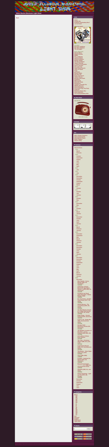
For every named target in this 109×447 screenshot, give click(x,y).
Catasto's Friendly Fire (80, 84)
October (78, 156)
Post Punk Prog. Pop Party (81, 88)
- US (76, 411)
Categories (78, 392)
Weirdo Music (78, 53)
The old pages (78, 49)
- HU (76, 402)
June (77, 163)
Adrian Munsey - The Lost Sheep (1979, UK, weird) (84, 306)
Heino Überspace (79, 87)
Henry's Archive (78, 65)
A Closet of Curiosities (80, 64)
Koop (75, 70)
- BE (76, 397)
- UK (76, 410)
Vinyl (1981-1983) (82, 355)
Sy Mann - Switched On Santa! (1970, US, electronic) (84, 360)
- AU (76, 396)
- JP (76, 407)
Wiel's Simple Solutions (80, 135)
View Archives (78, 147)
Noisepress (77, 83)
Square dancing (78, 63)
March (78, 151)
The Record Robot (79, 61)
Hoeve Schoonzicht (79, 136)
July (77, 161)
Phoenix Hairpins (79, 59)
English (76, 418)
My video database (79, 47)
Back (17, 17)
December (79, 176)
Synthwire (77, 79)
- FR (76, 401)
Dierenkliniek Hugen (80, 138)
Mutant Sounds (78, 54)
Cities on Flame (78, 69)
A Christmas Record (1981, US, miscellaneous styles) (84, 347)
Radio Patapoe (78, 139)
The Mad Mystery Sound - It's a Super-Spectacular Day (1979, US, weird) (85, 311)
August (78, 159)
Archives (77, 144)
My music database (79, 46)
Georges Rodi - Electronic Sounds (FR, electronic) (84, 326)
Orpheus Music (78, 58)
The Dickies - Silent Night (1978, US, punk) (84, 352)
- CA (76, 398)
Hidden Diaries (78, 77)
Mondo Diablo (78, 73)
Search (76, 425)
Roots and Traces (79, 75)
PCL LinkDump (78, 56)
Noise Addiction (78, 92)
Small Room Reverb (79, 68)
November (79, 178)
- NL (76, 408)
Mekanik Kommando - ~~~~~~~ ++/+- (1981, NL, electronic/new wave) (84, 365)
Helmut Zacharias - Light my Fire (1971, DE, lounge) (84, 375)
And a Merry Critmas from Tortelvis (83, 336)
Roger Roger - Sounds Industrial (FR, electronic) (85, 316)
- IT (76, 406)
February (78, 152)
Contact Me (77, 21)
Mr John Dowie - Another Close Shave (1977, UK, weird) (84, 300)
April (77, 166)
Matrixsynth (77, 80)
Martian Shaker (78, 60)
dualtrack (77, 89)
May (77, 164)
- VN (76, 412)
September (79, 157)
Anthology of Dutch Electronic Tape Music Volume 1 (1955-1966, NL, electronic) (84, 288)
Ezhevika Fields (78, 82)
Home (76, 20)
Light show (77, 421)
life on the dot (78, 66)
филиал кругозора (79, 78)
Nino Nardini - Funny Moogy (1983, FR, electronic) (83, 282)
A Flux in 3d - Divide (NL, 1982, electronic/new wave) (84, 321)
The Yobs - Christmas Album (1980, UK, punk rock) (84, 341)
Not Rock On (77, 74)
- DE (76, 399)
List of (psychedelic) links (81, 93)
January (78, 195)
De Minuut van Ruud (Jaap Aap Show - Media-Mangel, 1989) (84, 295)
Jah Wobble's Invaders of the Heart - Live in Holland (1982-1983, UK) (84, 332)
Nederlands (77, 420)
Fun (75, 416)
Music (76, 394)
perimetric (77, 72)
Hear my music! (78, 26)
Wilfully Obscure (79, 85)
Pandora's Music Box (80, 91)
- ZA (76, 413)
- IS (76, 405)
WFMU (76, 55)
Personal (76, 417)
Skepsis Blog (78, 140)
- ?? (76, 415)
